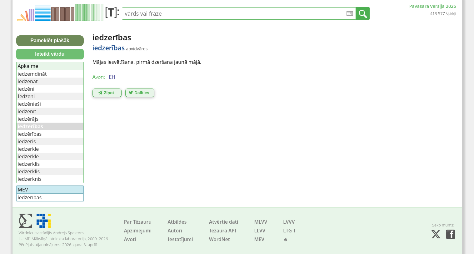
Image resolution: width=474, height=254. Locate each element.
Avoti (130, 239)
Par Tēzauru (138, 222)
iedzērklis (29, 171)
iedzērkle (28, 156)
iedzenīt (27, 111)
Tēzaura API (223, 230)
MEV (259, 239)
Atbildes (177, 222)
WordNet (219, 239)
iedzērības (30, 133)
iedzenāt (28, 81)
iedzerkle (28, 148)
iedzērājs (28, 118)
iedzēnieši (29, 103)
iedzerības (30, 197)
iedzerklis (29, 163)
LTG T (289, 230)
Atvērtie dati (223, 222)
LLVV (259, 230)
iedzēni (26, 88)
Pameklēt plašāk (49, 40)
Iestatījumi (180, 239)
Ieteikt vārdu (49, 54)
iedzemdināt (32, 73)
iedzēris (27, 141)
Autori (174, 230)
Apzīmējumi (138, 230)
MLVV (260, 222)
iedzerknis (30, 178)
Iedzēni (26, 96)
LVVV (289, 222)
